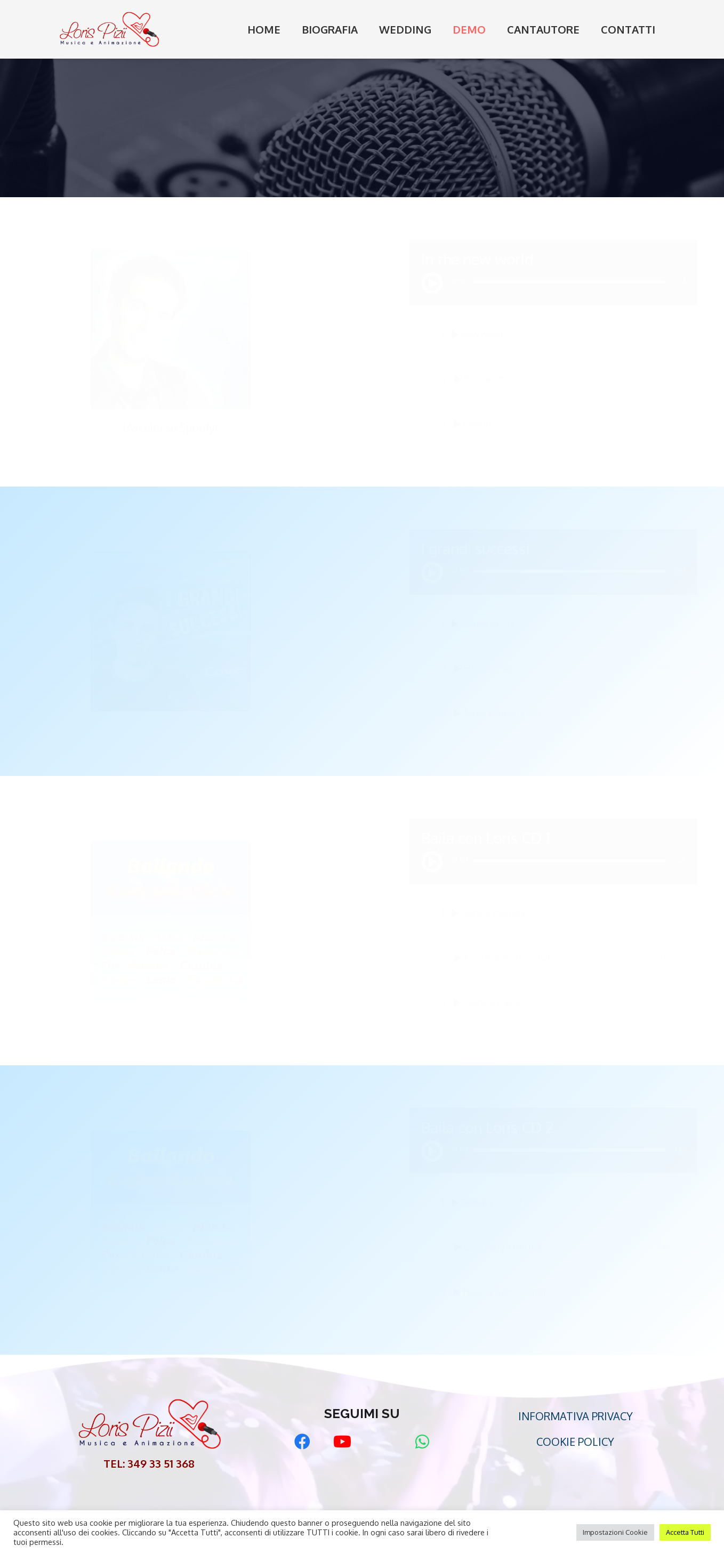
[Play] (400, 283)
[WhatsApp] (422, 1442)
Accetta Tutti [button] (685, 1532)
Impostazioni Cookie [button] (615, 1532)
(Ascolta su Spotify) (202, 427)
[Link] (108, 29)
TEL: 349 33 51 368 (149, 1463)
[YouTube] (342, 1442)
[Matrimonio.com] (382, 1442)
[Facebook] (302, 1442)
